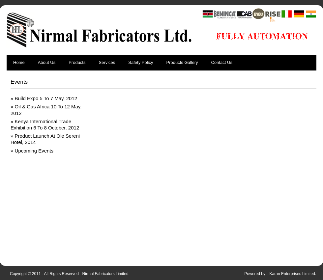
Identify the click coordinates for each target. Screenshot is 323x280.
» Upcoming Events (32, 151)
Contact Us (221, 62)
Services (107, 62)
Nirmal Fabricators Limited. (106, 273)
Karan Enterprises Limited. (293, 273)
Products (77, 62)
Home (19, 62)
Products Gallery (182, 62)
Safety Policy (140, 62)
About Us (46, 62)
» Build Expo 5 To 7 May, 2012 (44, 98)
